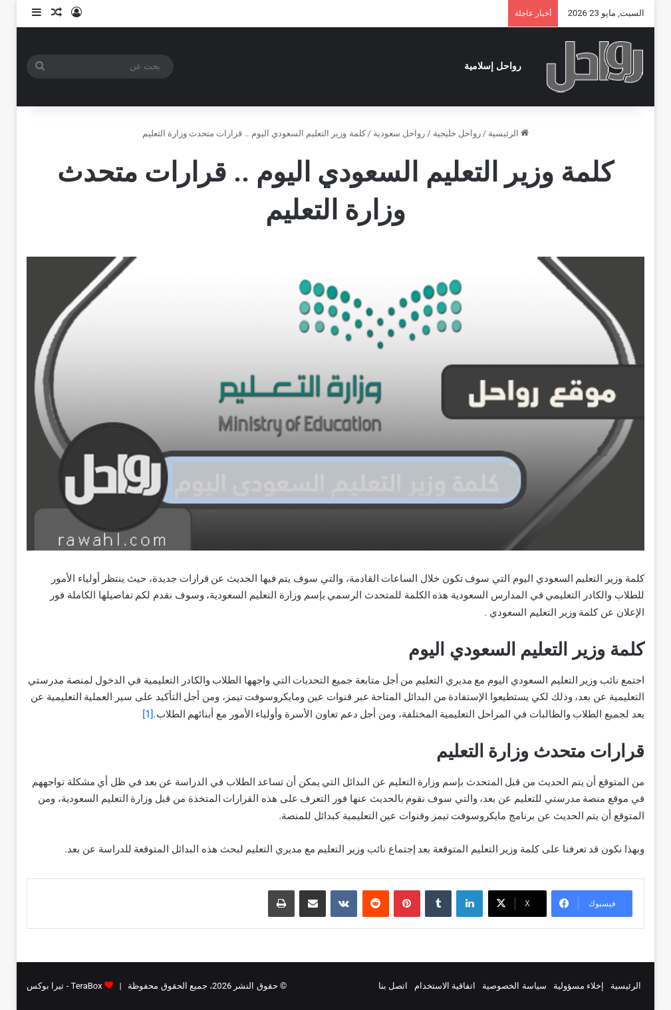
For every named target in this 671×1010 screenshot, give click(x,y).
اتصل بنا (393, 986)
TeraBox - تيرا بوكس (64, 986)
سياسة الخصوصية (514, 986)
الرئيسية (508, 133)
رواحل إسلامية (492, 66)
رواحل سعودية (399, 133)
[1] (147, 714)
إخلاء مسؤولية (578, 986)
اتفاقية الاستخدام (444, 986)
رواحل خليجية (457, 133)
